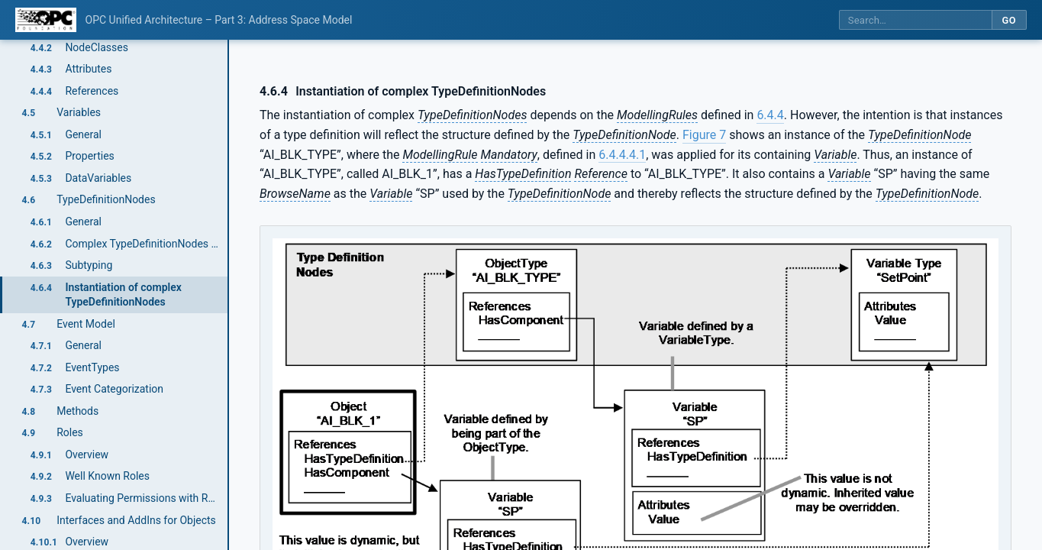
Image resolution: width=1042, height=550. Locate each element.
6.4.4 (769, 115)
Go (1009, 20)
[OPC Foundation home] (45, 20)
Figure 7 (704, 135)
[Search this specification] (915, 20)
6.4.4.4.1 (622, 154)
